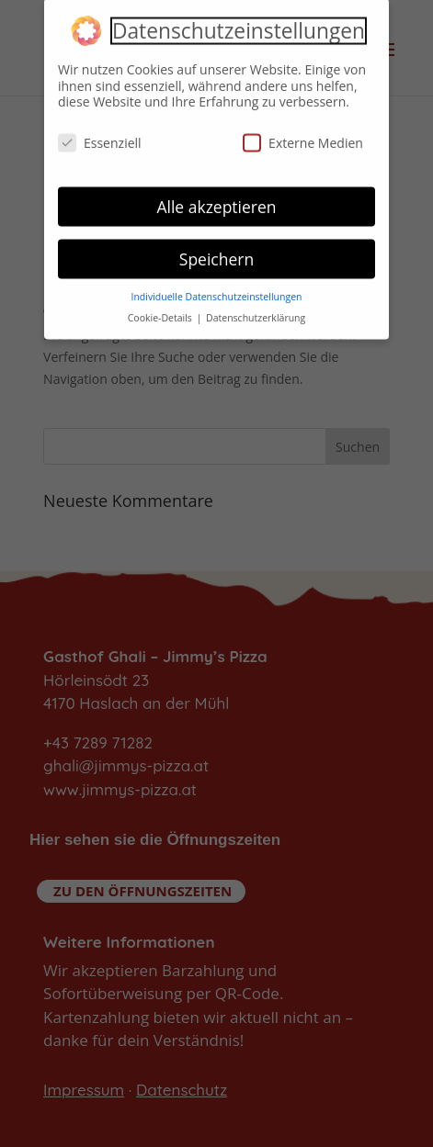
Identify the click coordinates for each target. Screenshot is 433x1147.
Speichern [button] (216, 253)
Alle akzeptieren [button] (216, 200)
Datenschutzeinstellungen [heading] (238, 26)
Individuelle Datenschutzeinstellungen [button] (216, 291)
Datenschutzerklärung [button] (255, 312)
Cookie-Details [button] (161, 312)
